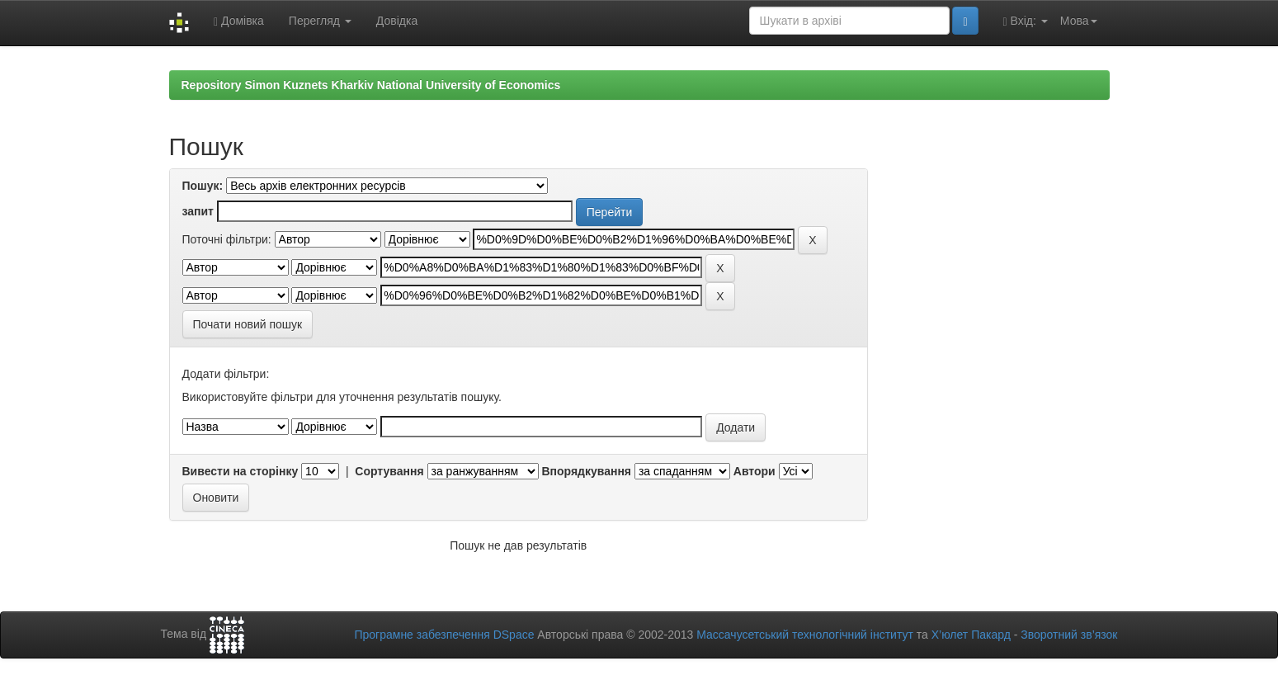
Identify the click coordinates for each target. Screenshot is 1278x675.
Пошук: (203, 185)
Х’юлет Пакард (971, 634)
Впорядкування (586, 471)
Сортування (389, 471)
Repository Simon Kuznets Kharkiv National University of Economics (371, 85)
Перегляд (320, 20)
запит (198, 211)
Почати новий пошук (248, 324)
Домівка (239, 21)
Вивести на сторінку (240, 471)
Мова (1078, 20)
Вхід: (1025, 21)
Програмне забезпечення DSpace (444, 634)
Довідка (396, 20)
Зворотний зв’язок (1069, 634)
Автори (754, 471)
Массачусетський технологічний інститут (804, 634)
